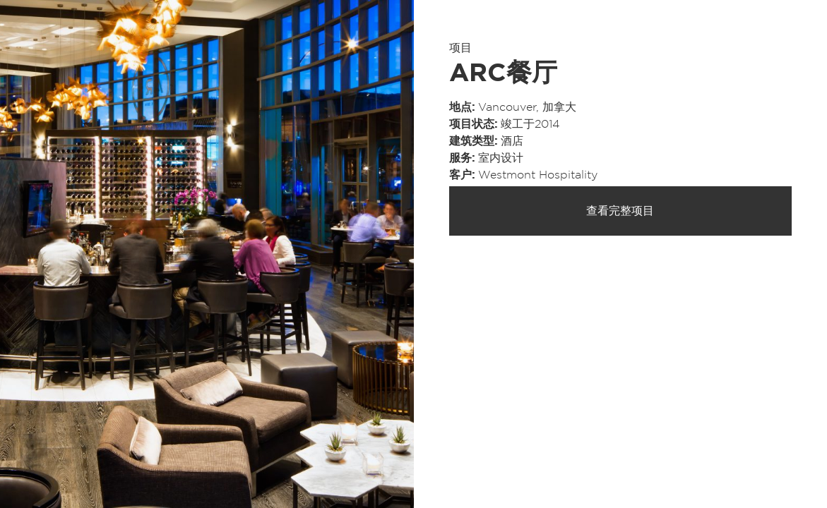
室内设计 (500, 158)
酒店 (512, 141)
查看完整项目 (620, 211)
